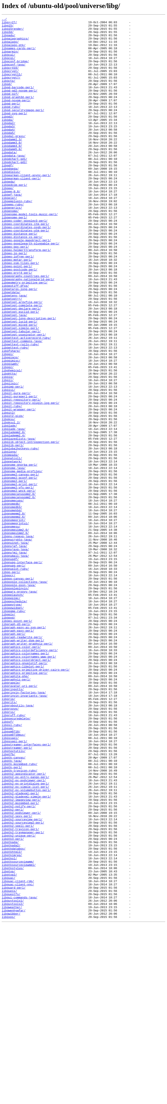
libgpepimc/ (11, 714)
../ (4, 19)
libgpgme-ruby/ (13, 730)
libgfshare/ (11, 418)
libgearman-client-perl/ (21, 211)
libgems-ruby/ (13, 242)
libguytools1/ (13, 1077)
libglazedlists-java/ (19, 523)
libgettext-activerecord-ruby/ (26, 402)
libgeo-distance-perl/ (19, 277)
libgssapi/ (10, 882)
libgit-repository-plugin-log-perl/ (30, 480)
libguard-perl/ (13, 1062)
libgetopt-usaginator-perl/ (24, 398)
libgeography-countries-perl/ (25, 328)
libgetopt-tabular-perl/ (21, 394)
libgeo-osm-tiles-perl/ (20, 312)
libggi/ (8, 422)
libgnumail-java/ (15, 664)
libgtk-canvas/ (13, 906)
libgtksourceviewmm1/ (19, 1035)
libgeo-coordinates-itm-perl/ (25, 265)
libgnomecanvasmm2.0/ (19, 589)
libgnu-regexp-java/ (18, 640)
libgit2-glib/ (13, 496)
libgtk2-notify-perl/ (19, 964)
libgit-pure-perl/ (16, 468)
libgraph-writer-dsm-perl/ (23, 765)
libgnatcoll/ (12, 547)
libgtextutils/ (13, 898)
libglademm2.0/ (13, 515)
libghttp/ (9, 445)
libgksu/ (8, 500)
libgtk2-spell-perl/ (18, 988)
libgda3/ (8, 148)
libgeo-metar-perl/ (17, 308)
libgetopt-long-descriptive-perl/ (29, 379)
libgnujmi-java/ (14, 660)
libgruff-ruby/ (13, 855)
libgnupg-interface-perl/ (22, 671)
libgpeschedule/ (14, 718)
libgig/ (8, 449)
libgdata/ (9, 180)
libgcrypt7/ (11, 90)
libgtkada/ (10, 1007)
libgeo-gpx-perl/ (15, 293)
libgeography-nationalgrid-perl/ (28, 332)
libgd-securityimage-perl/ (23, 129)
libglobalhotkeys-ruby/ (20, 535)
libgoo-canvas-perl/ (18, 691)
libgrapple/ (11, 816)
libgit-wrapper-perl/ (19, 488)
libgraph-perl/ (13, 757)
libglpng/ (9, 539)
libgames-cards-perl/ (19, 55)
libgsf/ (8, 863)
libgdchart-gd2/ (14, 191)
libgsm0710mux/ (13, 878)
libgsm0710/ (11, 874)
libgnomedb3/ (12, 605)
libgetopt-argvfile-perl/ (22, 359)
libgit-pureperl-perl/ (19, 472)
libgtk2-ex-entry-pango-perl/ (25, 929)
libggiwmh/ (10, 433)
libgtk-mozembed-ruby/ (19, 914)
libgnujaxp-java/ (15, 656)
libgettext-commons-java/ (22, 406)
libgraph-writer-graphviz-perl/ (27, 769)
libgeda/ (8, 215)
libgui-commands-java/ (19, 1074)
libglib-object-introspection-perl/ (30, 527)
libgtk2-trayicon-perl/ (20, 992)
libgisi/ (8, 465)
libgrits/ (9, 839)
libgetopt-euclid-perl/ (20, 371)
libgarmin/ (10, 59)
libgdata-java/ (13, 183)
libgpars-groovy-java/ (19, 707)
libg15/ (8, 27)
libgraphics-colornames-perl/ (25, 781)
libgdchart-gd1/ (14, 187)
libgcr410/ (10, 78)
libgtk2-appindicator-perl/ (24, 925)
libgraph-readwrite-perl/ (22, 761)
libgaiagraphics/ (15, 43)
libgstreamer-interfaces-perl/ (26, 890)
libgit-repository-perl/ (21, 476)
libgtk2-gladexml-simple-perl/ (26, 953)
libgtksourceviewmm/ (18, 1031)
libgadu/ (8, 39)
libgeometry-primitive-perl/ (25, 336)
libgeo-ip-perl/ (14, 301)
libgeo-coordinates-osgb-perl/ (26, 269)
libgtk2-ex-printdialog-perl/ (25, 937)
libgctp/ (8, 94)
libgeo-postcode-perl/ (19, 320)
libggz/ (8, 437)
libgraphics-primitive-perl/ (25, 804)
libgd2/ (8, 137)
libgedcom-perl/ (14, 219)
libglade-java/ (13, 511)
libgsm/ (8, 871)
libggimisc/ (11, 429)
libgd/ (7, 98)
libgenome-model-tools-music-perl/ (30, 254)
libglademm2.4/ (13, 519)
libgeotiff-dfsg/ (15, 340)
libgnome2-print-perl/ (19, 578)
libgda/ (8, 141)
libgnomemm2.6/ (13, 617)
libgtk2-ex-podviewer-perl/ (24, 933)
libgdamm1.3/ (12, 164)
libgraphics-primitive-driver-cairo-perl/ (36, 800)
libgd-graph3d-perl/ (18, 113)
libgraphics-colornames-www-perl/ (29, 785)
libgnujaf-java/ (14, 652)
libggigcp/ (10, 426)
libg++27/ (9, 23)
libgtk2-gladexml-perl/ (20, 949)
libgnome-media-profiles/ (22, 562)
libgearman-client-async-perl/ (26, 207)
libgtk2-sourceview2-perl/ (23, 984)
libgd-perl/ (11, 121)
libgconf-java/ (13, 74)
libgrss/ (8, 851)
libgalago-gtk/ (13, 51)
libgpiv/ (8, 734)
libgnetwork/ (12, 550)
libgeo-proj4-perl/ (17, 324)
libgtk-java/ (12, 910)
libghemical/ (12, 441)
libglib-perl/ (13, 531)
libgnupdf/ (10, 668)
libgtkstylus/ (13, 1038)
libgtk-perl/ (12, 917)
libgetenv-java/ (14, 351)
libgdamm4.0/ (12, 172)
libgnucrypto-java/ (17, 644)
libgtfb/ (8, 902)
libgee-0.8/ (11, 226)
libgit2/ (8, 492)
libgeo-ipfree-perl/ (18, 304)
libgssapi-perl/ (14, 886)
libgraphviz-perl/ (16, 812)
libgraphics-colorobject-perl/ (26, 789)
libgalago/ (10, 47)
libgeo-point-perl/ (17, 316)
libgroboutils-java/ (18, 843)
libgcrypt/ (10, 82)
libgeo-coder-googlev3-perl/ (25, 262)
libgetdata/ (11, 347)
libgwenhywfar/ (13, 1089)
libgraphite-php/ (15, 808)
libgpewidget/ (13, 726)
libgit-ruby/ (12, 484)
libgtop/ (8, 1042)
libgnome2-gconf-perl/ (19, 570)
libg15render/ (13, 31)
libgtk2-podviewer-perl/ (21, 972)
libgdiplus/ (11, 203)
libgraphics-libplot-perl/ (23, 796)
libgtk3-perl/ (13, 1003)
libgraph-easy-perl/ (18, 753)
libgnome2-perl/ (14, 574)
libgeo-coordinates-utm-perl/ (25, 273)
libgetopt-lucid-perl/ (19, 383)
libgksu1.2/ (11, 504)
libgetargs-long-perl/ (19, 344)
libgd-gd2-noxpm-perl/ (19, 105)
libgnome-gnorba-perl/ (19, 554)
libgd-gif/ (10, 109)
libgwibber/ (11, 1093)
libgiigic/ (10, 457)
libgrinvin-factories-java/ (24, 828)
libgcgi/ (8, 66)
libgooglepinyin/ (15, 703)
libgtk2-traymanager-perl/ (23, 996)
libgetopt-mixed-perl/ (19, 386)
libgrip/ (8, 835)
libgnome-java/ (13, 558)
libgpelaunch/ (13, 711)
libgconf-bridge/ (15, 70)
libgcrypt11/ (12, 86)
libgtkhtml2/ (12, 1019)
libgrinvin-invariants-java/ (25, 832)
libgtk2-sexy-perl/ (17, 976)
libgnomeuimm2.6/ (15, 636)
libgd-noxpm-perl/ (16, 117)
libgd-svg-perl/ (14, 133)
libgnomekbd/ (12, 609)
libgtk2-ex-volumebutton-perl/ (26, 945)
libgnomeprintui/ (15, 625)
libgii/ (8, 453)
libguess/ (9, 1066)
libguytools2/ (13, 1081)
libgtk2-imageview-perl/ (21, 956)
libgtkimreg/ (12, 1023)
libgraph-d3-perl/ (16, 746)
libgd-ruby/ (11, 125)
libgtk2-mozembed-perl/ (20, 960)
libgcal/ (8, 62)
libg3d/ (8, 35)
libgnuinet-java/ (15, 648)
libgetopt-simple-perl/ (20, 390)
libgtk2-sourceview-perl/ (22, 980)
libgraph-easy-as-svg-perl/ (24, 750)
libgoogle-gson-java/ (19, 699)
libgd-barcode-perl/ (18, 101)
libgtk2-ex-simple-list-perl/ (25, 941)
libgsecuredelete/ (16, 859)
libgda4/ (8, 152)
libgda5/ (8, 156)
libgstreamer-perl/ (17, 894)
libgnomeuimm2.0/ (15, 632)
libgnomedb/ (11, 601)
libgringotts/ (13, 824)
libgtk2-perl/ (13, 968)
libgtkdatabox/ (13, 1015)
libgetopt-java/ (14, 375)
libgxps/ (8, 1097)
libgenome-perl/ (14, 258)
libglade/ (9, 507)
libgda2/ (8, 144)
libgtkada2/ (11, 1011)
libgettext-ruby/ (15, 414)
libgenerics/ (12, 246)
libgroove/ (10, 847)
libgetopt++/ (12, 355)
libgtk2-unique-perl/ (19, 999)
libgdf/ (8, 195)
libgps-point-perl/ (17, 742)
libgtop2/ (9, 1046)
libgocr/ (8, 687)
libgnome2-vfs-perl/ (18, 582)
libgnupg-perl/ (13, 675)
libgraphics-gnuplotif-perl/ (25, 792)
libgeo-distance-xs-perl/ (22, 281)
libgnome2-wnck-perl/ (19, 586)
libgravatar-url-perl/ (19, 820)
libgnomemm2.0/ (13, 613)
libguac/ (8, 1050)
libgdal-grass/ (13, 160)
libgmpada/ (10, 543)
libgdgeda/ (10, 199)
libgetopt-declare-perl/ (21, 367)
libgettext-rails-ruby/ (20, 410)
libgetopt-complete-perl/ (22, 363)
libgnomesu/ (11, 629)
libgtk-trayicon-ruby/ (19, 921)
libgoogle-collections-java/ (25, 695)
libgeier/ (9, 234)
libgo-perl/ (11, 683)
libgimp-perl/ (13, 461)
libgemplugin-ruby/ (17, 238)
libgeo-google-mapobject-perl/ (26, 285)
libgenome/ (10, 250)
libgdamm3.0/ (12, 168)
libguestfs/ (11, 1070)
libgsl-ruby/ (12, 867)
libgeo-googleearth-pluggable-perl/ (30, 289)
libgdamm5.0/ (12, 176)
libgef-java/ (12, 230)
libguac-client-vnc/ (18, 1058)
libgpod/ (8, 738)
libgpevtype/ (12, 722)
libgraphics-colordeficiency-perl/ (30, 777)
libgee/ (8, 222)
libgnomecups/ (13, 597)
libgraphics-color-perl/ (21, 773)
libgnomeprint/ (13, 621)
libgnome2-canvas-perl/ (20, 566)
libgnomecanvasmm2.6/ (19, 593)
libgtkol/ (9, 1027)
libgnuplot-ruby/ (15, 679)
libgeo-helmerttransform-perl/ (26, 297)
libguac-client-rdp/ (18, 1054)
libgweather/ (12, 1085)
